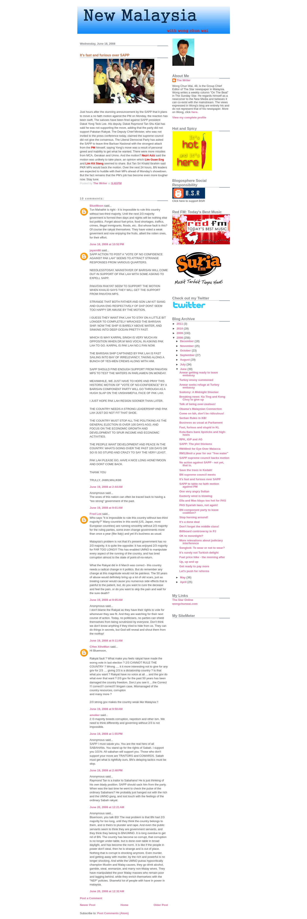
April (183, 582)
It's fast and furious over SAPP (199, 479)
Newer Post (87, 905)
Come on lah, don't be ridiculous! (201, 413)
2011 (180, 323)
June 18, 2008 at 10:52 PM (107, 244)
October (186, 350)
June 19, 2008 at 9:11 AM (106, 640)
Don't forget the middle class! (199, 526)
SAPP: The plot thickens (195, 444)
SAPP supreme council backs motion (204, 458)
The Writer (184, 80)
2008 (180, 337)
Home (124, 905)
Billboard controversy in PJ (197, 531)
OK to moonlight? (191, 535)
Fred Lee (96, 513)
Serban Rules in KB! (193, 418)
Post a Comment (91, 898)
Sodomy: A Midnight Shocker (199, 392)
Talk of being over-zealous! (197, 404)
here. (194, 112)
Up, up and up (188, 561)
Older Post (161, 905)
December (187, 341)
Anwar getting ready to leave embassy (198, 374)
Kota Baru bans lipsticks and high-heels (202, 433)
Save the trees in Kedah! (195, 470)
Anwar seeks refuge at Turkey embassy (199, 386)
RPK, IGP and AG (190, 439)
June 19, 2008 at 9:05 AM (106, 599)
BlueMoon (96, 205)
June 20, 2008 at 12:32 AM (107, 891)
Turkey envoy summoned (196, 380)
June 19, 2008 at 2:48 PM (106, 770)
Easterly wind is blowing (195, 496)
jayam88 (95, 250)
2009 (180, 333)
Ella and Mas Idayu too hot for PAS (202, 500)
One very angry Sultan (194, 491)
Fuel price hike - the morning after (202, 557)
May (183, 577)
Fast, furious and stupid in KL (199, 427)
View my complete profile (189, 117)
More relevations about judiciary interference (201, 542)
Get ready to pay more (194, 566)
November (187, 346)
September (187, 355)
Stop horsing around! (193, 517)
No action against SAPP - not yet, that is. (201, 464)
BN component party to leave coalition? (199, 511)
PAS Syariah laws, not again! (198, 505)
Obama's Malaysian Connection (200, 409)
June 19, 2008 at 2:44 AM (106, 486)
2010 (180, 328)
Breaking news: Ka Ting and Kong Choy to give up (202, 398)
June (183, 369)
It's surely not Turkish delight (199, 552)
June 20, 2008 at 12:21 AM (107, 807)
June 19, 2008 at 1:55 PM (106, 733)
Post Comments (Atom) (113, 913)
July (183, 364)
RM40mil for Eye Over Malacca (199, 448)
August (185, 359)
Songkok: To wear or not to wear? (202, 547)
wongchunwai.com (185, 603)
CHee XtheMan (100, 646)
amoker (95, 715)
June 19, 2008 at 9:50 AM (106, 709)
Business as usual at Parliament (201, 422)
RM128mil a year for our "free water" (203, 453)
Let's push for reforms (194, 571)
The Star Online (182, 599)
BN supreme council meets (197, 474)
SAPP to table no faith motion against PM (199, 485)
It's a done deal (189, 522)
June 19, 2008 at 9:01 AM (106, 507)
